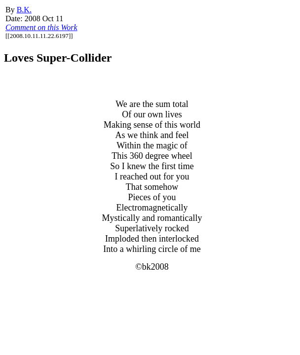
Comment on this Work (41, 27)
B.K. (24, 9)
